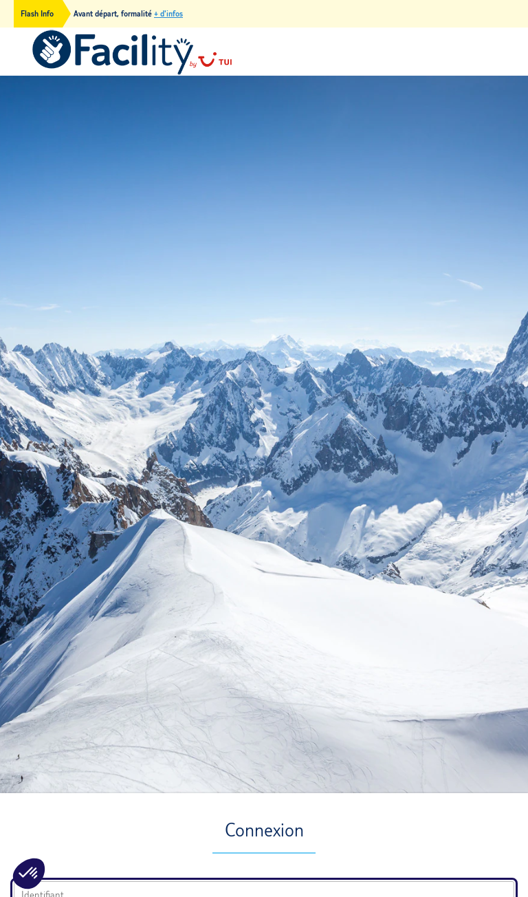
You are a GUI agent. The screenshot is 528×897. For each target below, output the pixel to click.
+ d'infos (168, 14)
